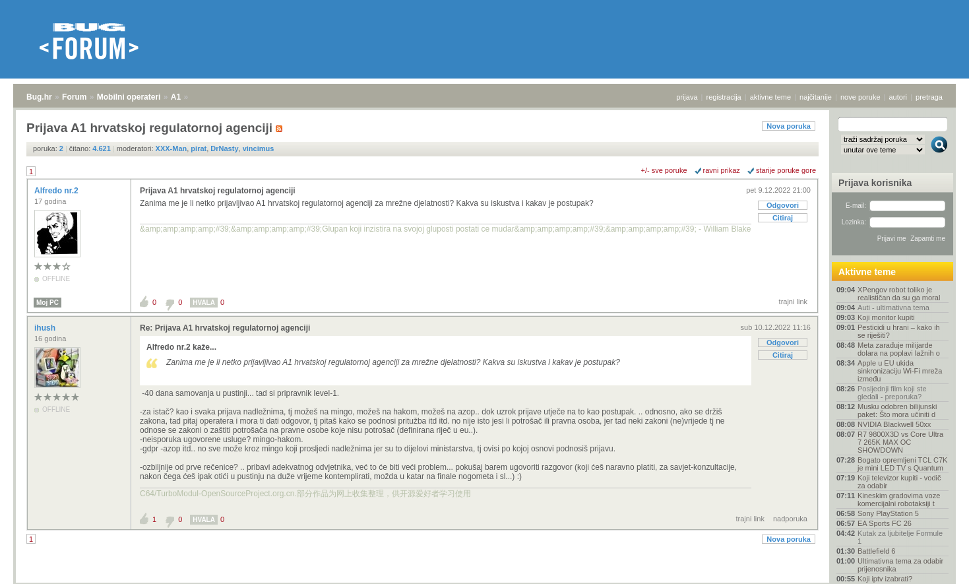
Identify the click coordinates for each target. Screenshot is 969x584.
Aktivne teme (867, 272)
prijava (686, 97)
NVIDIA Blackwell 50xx (894, 424)
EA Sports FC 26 (885, 523)
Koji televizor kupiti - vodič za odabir (899, 482)
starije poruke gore (786, 170)
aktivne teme (770, 97)
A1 (176, 97)
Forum (74, 97)
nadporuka (790, 519)
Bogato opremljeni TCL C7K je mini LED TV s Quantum (902, 464)
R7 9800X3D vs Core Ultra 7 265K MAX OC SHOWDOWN (900, 442)
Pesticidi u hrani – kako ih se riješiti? (899, 331)
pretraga (929, 97)
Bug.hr (39, 97)
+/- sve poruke (664, 170)
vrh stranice (933, 565)
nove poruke (860, 97)
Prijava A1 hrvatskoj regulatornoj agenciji (218, 190)
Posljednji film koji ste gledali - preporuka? (892, 393)
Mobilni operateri (129, 97)
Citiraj (782, 218)
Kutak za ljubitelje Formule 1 (900, 537)
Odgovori (782, 205)
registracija (723, 97)
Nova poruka (788, 126)
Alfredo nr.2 (57, 190)
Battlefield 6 (876, 551)
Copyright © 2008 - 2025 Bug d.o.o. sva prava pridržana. (485, 580)
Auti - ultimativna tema (893, 307)
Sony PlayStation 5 (888, 513)
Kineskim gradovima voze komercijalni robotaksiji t (899, 499)
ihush (45, 328)
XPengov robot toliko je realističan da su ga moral (899, 294)
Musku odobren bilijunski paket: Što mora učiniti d (897, 410)
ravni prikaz (721, 170)
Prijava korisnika (875, 183)
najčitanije (815, 97)
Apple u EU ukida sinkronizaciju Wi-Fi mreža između (900, 371)
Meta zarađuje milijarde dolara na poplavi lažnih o (899, 349)
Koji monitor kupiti (886, 317)
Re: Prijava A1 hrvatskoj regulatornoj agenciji (225, 328)
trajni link (793, 302)
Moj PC (47, 302)
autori (898, 97)
